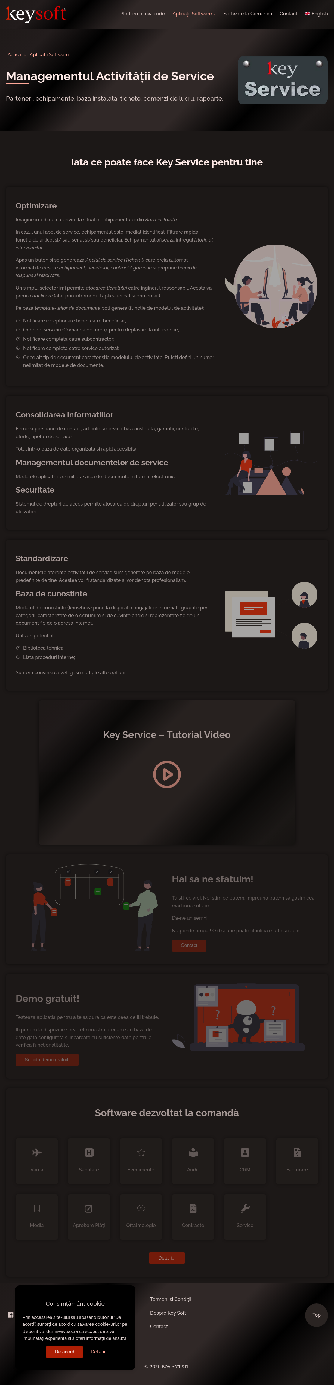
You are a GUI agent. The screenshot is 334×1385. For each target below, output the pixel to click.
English (316, 14)
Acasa (14, 54)
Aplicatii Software (49, 54)
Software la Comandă (248, 14)
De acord (64, 1351)
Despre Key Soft (168, 1313)
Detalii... (167, 1257)
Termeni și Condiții (170, 1299)
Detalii (98, 1352)
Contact (289, 14)
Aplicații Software (192, 14)
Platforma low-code (142, 14)
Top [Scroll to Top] (316, 1315)
